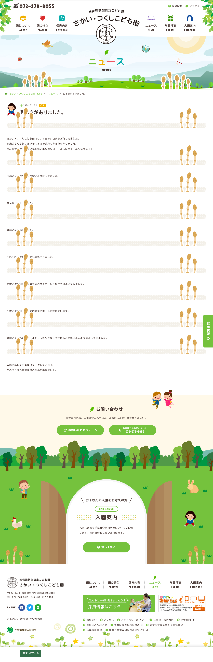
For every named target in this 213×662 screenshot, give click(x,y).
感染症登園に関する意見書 (165, 625)
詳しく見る (108, 547)
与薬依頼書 (93, 630)
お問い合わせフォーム (82, 430)
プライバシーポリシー (133, 620)
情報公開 (186, 620)
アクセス (194, 6)
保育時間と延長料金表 (127, 625)
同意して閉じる (31, 653)
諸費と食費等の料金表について (127, 630)
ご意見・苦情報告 (163, 620)
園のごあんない (95, 625)
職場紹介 (177, 6)
